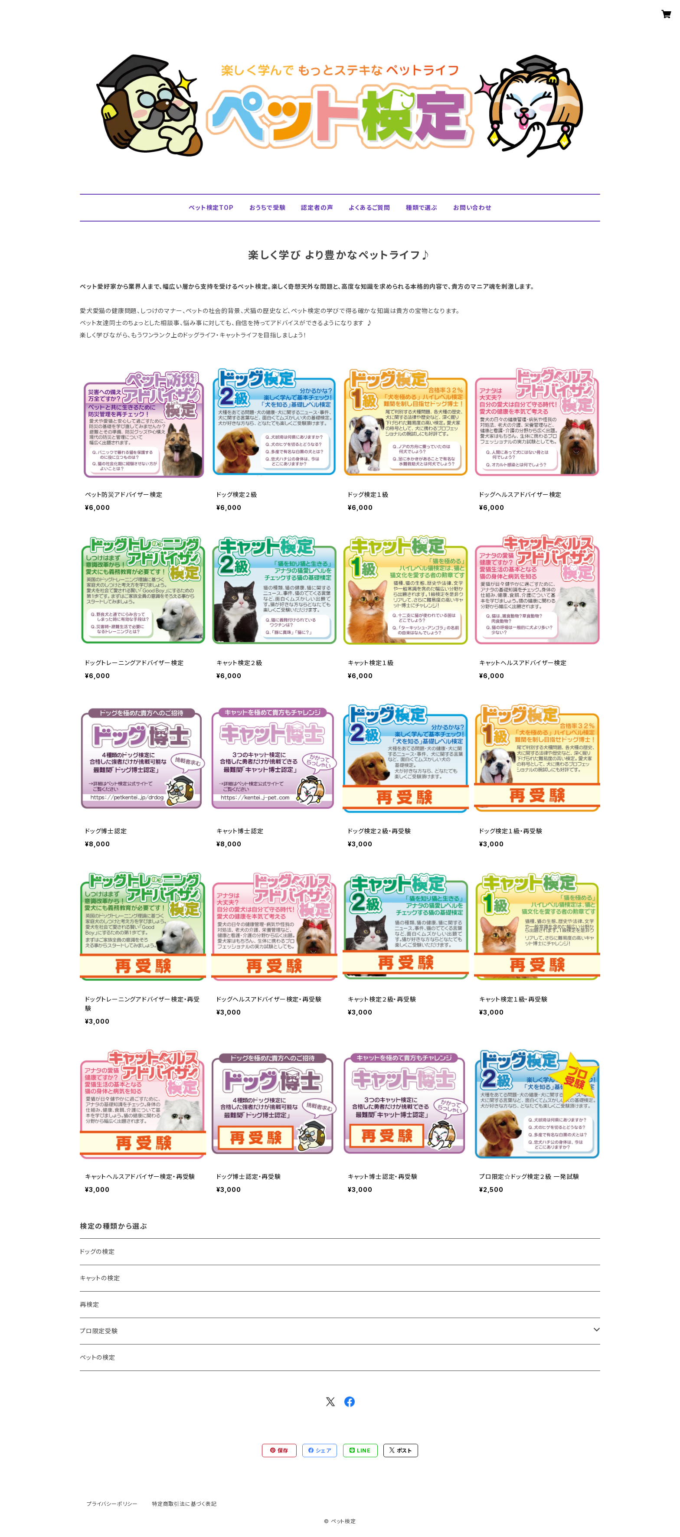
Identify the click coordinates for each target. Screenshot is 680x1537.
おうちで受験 (267, 207)
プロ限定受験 (99, 1331)
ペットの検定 (97, 1357)
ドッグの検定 (97, 1251)
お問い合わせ (472, 207)
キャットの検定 (100, 1278)
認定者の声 (317, 207)
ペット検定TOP (211, 207)
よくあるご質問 (369, 207)
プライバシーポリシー (112, 1504)
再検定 (89, 1304)
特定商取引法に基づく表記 (184, 1504)
